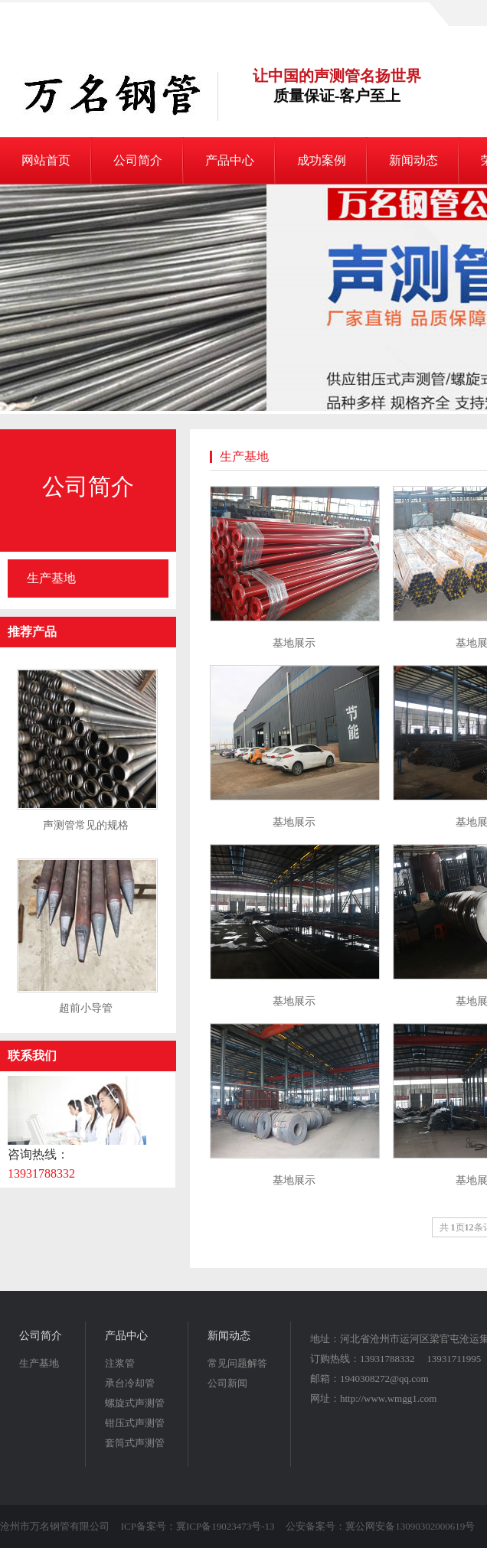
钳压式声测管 (135, 1423)
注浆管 (120, 1363)
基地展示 (294, 643)
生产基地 (51, 578)
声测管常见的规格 (86, 825)
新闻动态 (413, 160)
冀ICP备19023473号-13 (225, 1526)
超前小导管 (86, 1008)
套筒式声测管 (135, 1443)
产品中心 (229, 160)
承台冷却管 (130, 1383)
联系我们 (32, 1055)
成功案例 (321, 160)
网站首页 (45, 160)
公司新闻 (227, 1383)
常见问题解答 (237, 1363)
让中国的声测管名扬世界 (337, 86)
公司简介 (137, 160)
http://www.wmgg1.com (388, 1398)
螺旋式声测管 (135, 1403)
